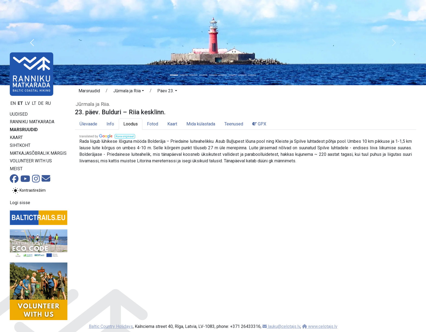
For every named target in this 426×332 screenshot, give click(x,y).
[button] (32, 42)
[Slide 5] (213, 75)
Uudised (19, 114)
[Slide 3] (193, 75)
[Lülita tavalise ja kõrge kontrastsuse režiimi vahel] (29, 190)
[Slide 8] (242, 75)
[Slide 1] (174, 75)
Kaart (16, 137)
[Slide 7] (232, 75)
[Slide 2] (184, 75)
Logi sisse (20, 202)
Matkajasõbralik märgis (38, 153)
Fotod (152, 124)
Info (110, 124)
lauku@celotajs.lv (281, 326)
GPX (259, 124)
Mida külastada (200, 124)
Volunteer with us (31, 160)
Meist (16, 168)
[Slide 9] (252, 75)
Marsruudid (24, 129)
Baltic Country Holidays (111, 326)
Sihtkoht (20, 145)
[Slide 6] (223, 75)
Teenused (233, 124)
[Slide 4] (203, 75)
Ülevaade (88, 124)
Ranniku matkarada (32, 121)
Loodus (130, 124)
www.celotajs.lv (319, 326)
